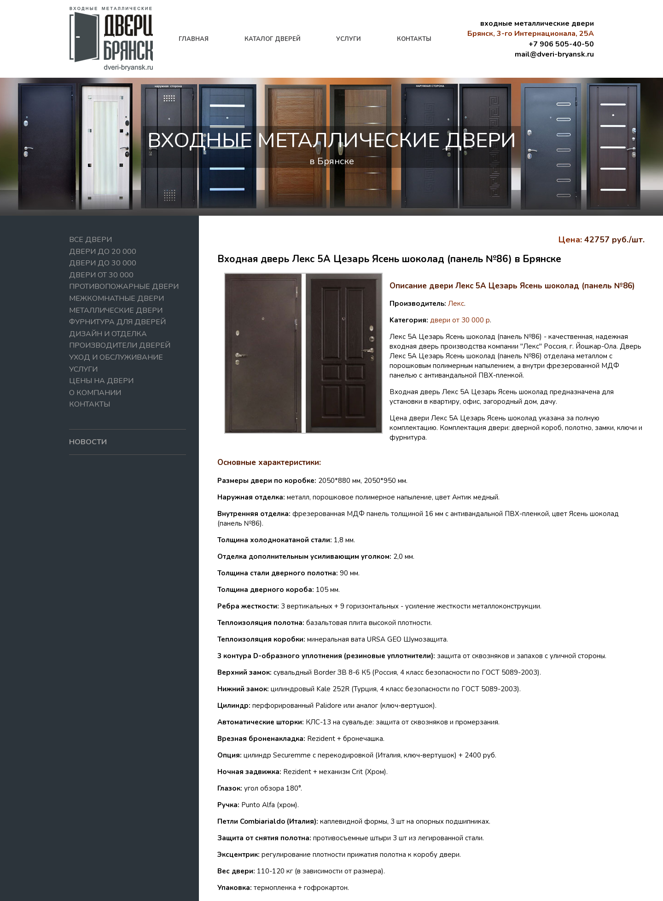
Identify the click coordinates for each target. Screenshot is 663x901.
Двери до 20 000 (102, 252)
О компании (95, 393)
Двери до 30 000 (102, 263)
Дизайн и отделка (108, 334)
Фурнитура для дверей (117, 322)
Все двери (90, 240)
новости (88, 442)
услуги (348, 39)
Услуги (83, 369)
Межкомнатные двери (116, 298)
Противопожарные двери (124, 286)
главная (194, 39)
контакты (414, 39)
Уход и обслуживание (116, 357)
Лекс (456, 303)
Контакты (89, 404)
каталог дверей (272, 39)
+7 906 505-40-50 (561, 44)
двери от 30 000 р (460, 320)
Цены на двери (101, 381)
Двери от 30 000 (101, 275)
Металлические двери (116, 310)
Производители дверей (119, 345)
